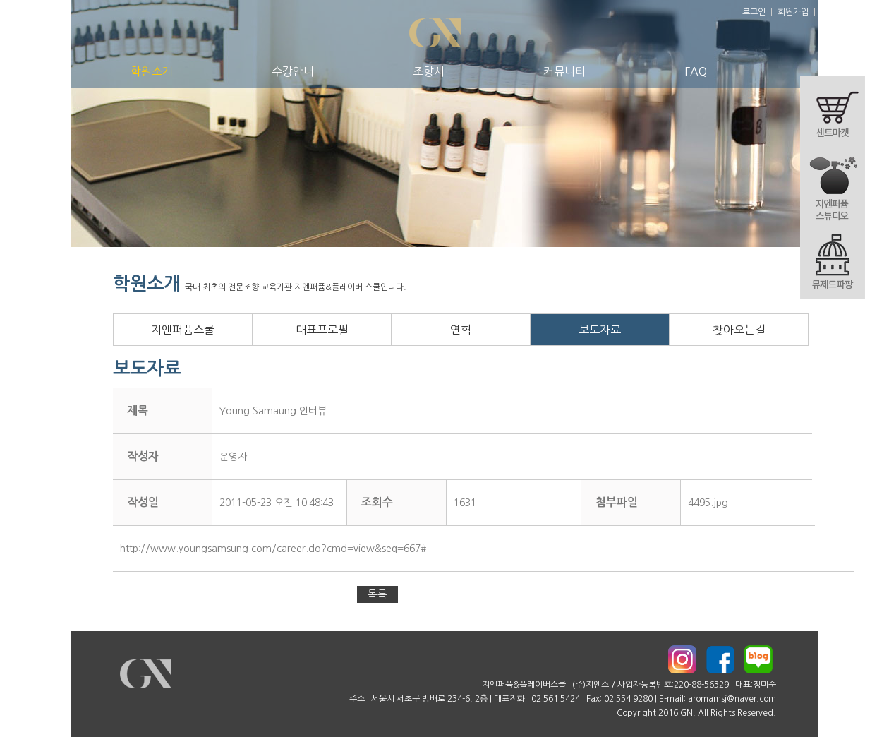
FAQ (695, 71)
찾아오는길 (739, 329)
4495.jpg (708, 503)
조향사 (429, 71)
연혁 (460, 329)
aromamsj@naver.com (732, 699)
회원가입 (793, 12)
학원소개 (152, 71)
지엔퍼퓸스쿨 (182, 329)
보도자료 (600, 329)
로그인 (754, 12)
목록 (377, 594)
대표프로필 (322, 329)
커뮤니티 (564, 71)
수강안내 (293, 71)
